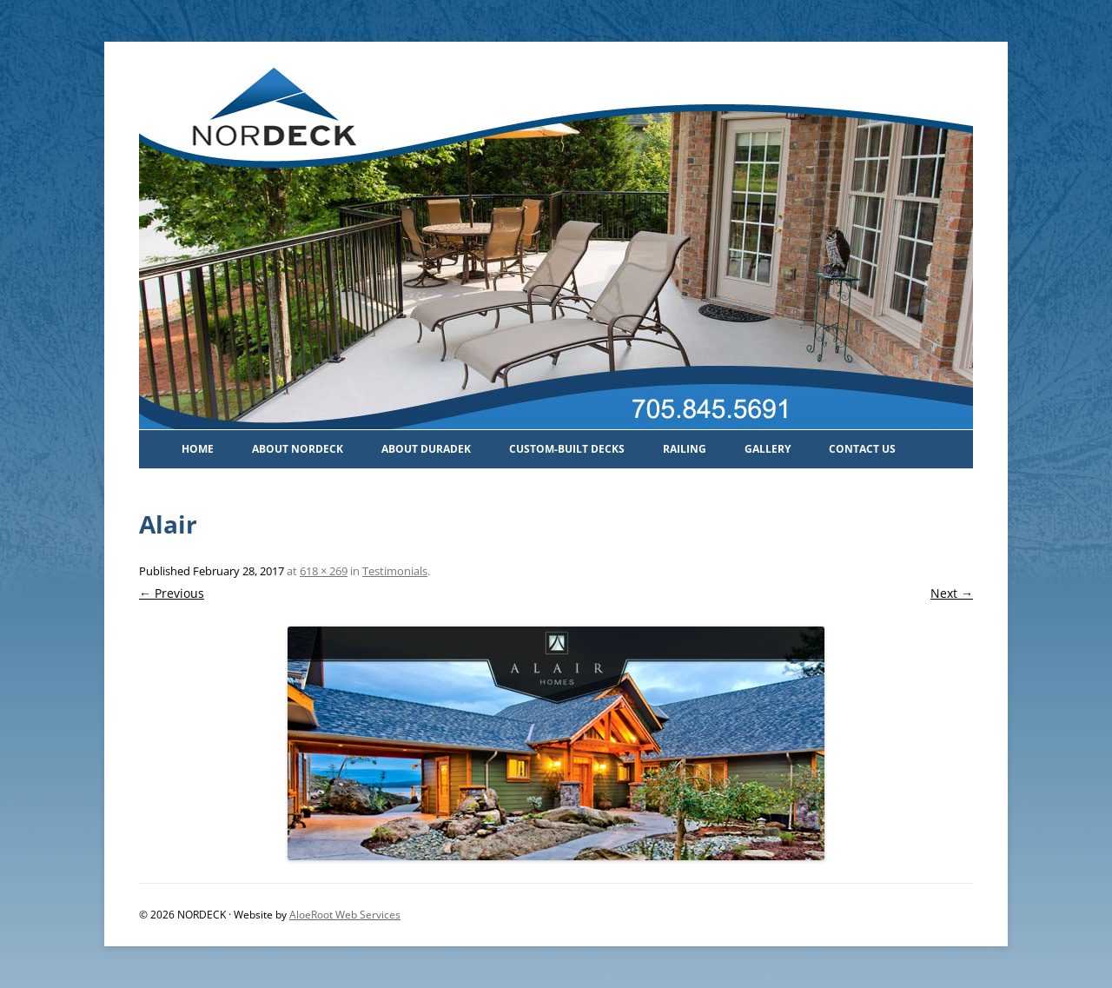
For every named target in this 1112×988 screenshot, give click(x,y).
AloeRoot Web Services (344, 914)
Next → (951, 593)
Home (198, 448)
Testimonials (394, 571)
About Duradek (426, 448)
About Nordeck (297, 448)
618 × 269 (324, 571)
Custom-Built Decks (567, 448)
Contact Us (862, 448)
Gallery (768, 448)
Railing (684, 448)
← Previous (171, 593)
